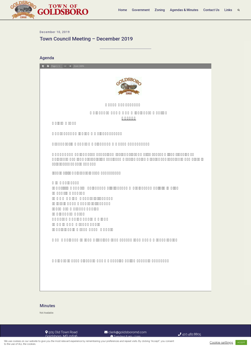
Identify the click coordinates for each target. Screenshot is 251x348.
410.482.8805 (189, 334)
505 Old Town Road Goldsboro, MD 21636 (61, 334)
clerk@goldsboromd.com (125, 332)
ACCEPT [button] (241, 342)
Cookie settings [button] (221, 342)
